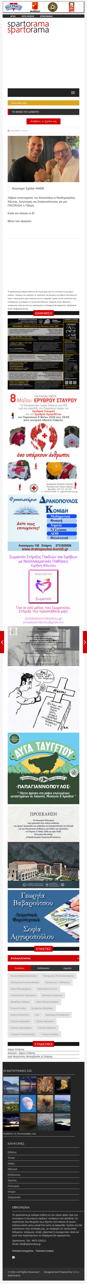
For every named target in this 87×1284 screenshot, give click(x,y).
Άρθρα (11, 1160)
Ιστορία (11, 1188)
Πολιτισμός (13, 1182)
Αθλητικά (12, 1165)
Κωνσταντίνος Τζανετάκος (23, 995)
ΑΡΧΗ (13, 16)
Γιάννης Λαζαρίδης (47, 1028)
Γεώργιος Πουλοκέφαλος (23, 1034)
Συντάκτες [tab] (19, 968)
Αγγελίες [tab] (67, 968)
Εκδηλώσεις (14, 1171)
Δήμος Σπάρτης (16, 1046)
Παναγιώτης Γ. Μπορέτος (57, 982)
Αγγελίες (12, 1177)
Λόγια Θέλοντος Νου (47, 989)
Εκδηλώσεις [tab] (43, 968)
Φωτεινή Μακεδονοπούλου (24, 976)
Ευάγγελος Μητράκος (42, 1008)
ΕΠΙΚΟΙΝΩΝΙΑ (46, 16)
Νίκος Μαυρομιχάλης (21, 989)
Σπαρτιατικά (14, 1194)
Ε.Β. (37, 1015)
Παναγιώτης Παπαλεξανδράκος (58, 976)
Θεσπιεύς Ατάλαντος (52, 995)
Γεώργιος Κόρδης (49, 1034)
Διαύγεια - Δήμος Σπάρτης (21, 1049)
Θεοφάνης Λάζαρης (20, 1002)
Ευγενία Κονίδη (18, 1008)
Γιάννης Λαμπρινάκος (21, 1028)
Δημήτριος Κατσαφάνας (57, 1015)
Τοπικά (11, 1154)
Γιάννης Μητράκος (45, 1021)
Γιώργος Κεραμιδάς (20, 1021)
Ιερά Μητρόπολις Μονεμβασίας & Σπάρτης (30, 1053)
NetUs (76, 1272)
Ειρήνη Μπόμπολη (20, 1015)
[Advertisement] (43, 63)
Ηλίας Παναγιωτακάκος (47, 1002)
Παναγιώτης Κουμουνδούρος (25, 982)
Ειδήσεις (12, 1148)
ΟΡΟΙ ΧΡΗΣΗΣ (27, 16)
